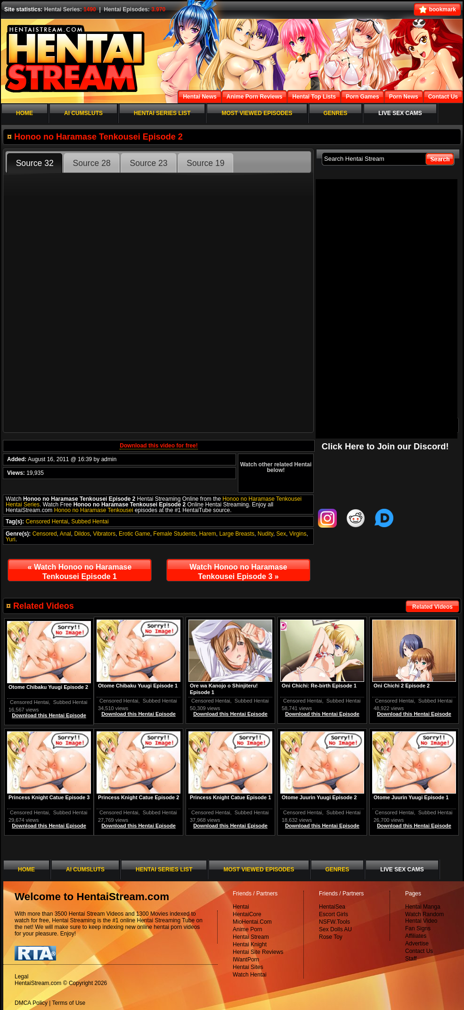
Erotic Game (134, 533)
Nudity (265, 533)
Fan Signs (418, 928)
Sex (281, 533)
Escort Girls (333, 914)
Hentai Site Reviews (258, 952)
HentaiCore (247, 914)
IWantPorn (246, 959)
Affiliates (415, 936)
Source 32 (35, 163)
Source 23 (148, 163)
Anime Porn (247, 929)
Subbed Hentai (89, 521)
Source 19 (205, 163)
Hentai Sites (248, 967)
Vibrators (104, 533)
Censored (45, 533)
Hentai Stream (251, 937)
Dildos (82, 533)
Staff (410, 958)
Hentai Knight (250, 944)
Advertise (417, 943)
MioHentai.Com (252, 922)
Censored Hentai (46, 521)
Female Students (174, 533)
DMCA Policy (31, 1003)
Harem (207, 533)
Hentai (241, 906)
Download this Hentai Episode (414, 714)
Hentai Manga (422, 906)
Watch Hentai (250, 974)
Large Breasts (236, 533)
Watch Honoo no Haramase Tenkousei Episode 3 (238, 571)
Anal (65, 533)
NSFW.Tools (334, 922)
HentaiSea (332, 906)
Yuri (11, 539)
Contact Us (419, 951)
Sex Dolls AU (335, 929)
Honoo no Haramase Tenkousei (93, 510)
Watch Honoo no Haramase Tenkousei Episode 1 (80, 571)
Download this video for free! (158, 445)
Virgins (297, 533)
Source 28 (92, 163)
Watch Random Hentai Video (424, 917)
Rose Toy (330, 937)
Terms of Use (69, 1003)
